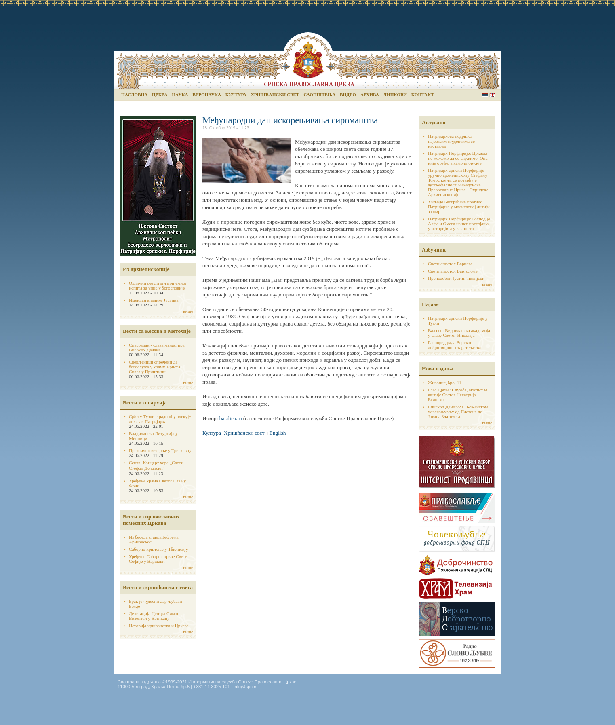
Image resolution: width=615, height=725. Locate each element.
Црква (159, 94)
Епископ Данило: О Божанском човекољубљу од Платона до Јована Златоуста (458, 411)
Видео (348, 94)
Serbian (485, 94)
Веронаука (206, 94)
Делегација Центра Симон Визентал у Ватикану (154, 616)
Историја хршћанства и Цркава (159, 625)
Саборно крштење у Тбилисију (158, 549)
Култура (235, 94)
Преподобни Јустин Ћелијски (456, 278)
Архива (369, 94)
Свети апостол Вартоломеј (453, 270)
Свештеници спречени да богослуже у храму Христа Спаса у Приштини (154, 366)
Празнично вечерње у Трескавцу (160, 450)
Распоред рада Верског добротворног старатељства (454, 345)
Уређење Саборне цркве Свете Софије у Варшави (158, 559)
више (188, 311)
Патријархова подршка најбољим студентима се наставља (451, 141)
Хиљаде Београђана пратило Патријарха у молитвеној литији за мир (459, 206)
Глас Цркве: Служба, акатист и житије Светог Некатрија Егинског (457, 394)
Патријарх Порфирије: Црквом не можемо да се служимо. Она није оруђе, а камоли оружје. (458, 158)
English (492, 94)
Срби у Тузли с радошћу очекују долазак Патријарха (160, 419)
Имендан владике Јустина (154, 300)
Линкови (395, 94)
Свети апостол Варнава (450, 263)
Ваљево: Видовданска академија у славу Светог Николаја (459, 333)
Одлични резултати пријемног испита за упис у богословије (158, 285)
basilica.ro (230, 418)
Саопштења (319, 94)
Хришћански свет (275, 94)
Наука (180, 94)
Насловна (134, 94)
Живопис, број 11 (444, 382)
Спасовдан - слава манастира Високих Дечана (157, 347)
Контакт (422, 94)
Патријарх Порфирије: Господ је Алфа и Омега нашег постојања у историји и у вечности (459, 223)
